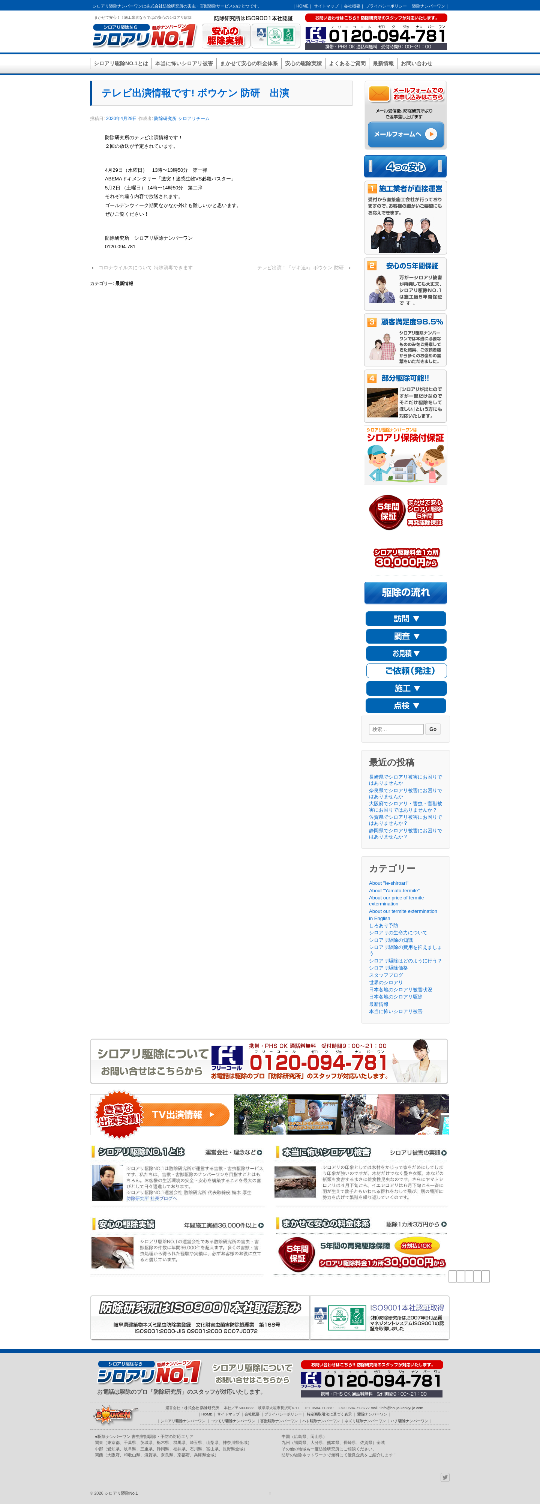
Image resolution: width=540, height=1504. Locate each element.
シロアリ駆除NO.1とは (121, 63)
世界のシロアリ (386, 982)
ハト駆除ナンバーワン (321, 1421)
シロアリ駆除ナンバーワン (183, 1421)
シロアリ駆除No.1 (121, 1493)
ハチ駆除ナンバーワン (409, 1421)
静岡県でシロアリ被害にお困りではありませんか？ (405, 833)
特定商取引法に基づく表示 (329, 1414)
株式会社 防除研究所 (201, 1408)
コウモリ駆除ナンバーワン (232, 1421)
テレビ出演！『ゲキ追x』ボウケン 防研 (300, 267)
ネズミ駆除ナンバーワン (365, 1421)
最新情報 (383, 63)
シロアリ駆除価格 (388, 968)
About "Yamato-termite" (394, 890)
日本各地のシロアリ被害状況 (400, 989)
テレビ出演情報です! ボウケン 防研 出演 (195, 93)
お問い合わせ (416, 63)
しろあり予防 (383, 925)
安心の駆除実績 (303, 63)
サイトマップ (326, 6)
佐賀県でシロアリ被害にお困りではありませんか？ (405, 820)
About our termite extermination (403, 911)
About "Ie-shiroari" (388, 883)
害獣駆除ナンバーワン (279, 1421)
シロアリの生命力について (398, 932)
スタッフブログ (386, 975)
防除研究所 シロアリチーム (181, 118)
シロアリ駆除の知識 (391, 940)
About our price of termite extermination (396, 901)
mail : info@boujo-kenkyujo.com (397, 1408)
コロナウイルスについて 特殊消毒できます (146, 267)
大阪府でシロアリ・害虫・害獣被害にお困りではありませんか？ (405, 806)
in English (379, 918)
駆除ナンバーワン (428, 6)
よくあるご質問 (347, 63)
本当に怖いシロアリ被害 (184, 63)
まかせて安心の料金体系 (249, 63)
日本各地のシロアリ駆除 (396, 997)
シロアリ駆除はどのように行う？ (405, 961)
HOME (302, 6)
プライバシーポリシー (386, 6)
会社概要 (352, 6)
